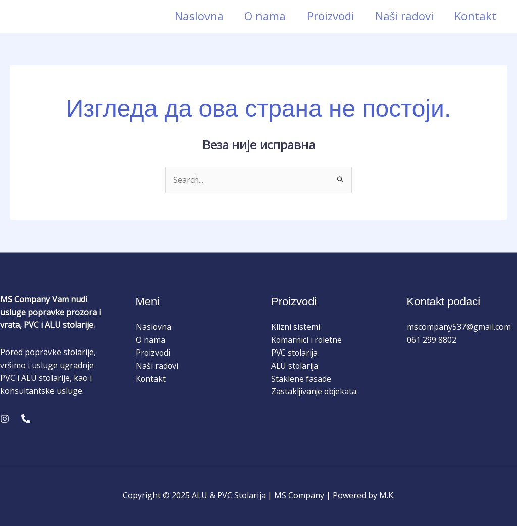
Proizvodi (327, 15)
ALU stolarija (295, 365)
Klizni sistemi (295, 326)
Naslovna (193, 15)
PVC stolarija (295, 352)
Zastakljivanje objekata (314, 391)
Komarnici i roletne (307, 339)
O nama (260, 15)
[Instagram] (4, 418)
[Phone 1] (25, 418)
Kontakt (475, 15)
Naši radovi (402, 15)
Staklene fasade (301, 378)
